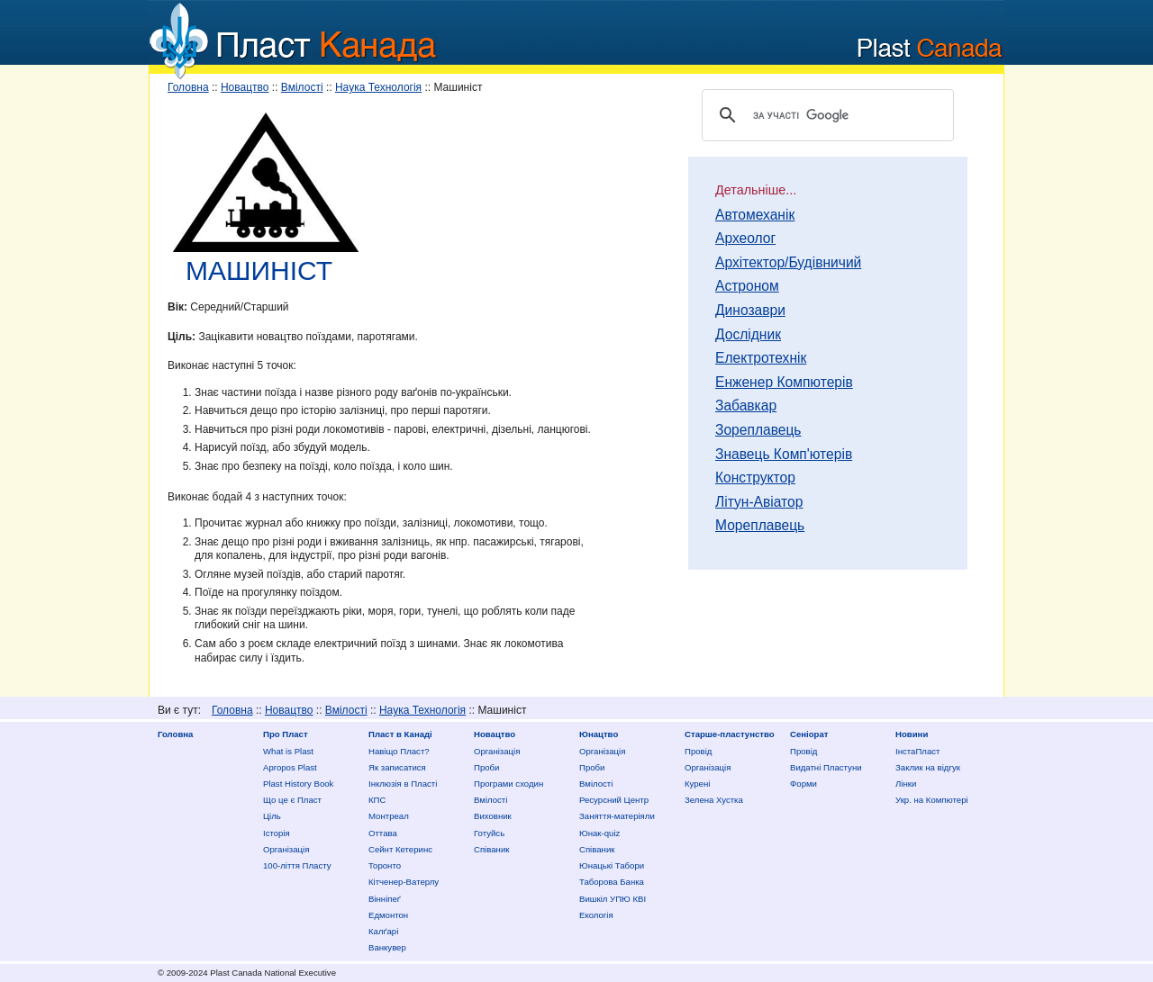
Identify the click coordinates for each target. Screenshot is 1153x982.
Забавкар (745, 406)
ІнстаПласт (917, 751)
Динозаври (750, 310)
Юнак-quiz (599, 833)
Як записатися (397, 767)
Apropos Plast (290, 767)
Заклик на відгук (927, 767)
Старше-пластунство (730, 734)
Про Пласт (285, 734)
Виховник (493, 816)
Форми (803, 783)
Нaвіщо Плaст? (399, 751)
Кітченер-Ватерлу (403, 882)
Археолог (745, 238)
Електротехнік (760, 358)
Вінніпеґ (384, 899)
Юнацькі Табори (611, 865)
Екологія (596, 915)
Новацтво (245, 87)
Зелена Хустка (714, 800)
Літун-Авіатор (759, 502)
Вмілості (302, 87)
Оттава (382, 833)
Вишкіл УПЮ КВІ (612, 899)
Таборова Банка (611, 882)
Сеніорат (809, 734)
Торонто (384, 865)
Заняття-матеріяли (617, 816)
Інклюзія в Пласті (402, 783)
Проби (486, 767)
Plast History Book (298, 783)
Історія (276, 833)
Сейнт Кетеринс (400, 849)
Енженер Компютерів (784, 382)
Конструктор (755, 478)
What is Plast (288, 751)
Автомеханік (754, 215)
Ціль (272, 816)
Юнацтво (598, 734)
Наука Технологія (378, 87)
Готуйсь (489, 833)
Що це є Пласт (292, 800)
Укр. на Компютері (931, 800)
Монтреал (388, 816)
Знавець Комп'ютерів (783, 454)
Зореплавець (758, 430)
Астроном (747, 286)
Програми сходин (508, 783)
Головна (188, 87)
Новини (911, 734)
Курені (697, 783)
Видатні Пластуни (826, 767)
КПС (377, 800)
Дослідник (748, 335)
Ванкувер (387, 947)
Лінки (905, 783)
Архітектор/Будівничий (788, 263)
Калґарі (383, 931)
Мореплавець (759, 525)
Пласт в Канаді (400, 734)
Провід (698, 751)
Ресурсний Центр (614, 800)
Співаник (491, 849)
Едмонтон (388, 915)
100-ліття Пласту (297, 865)
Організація (286, 849)
